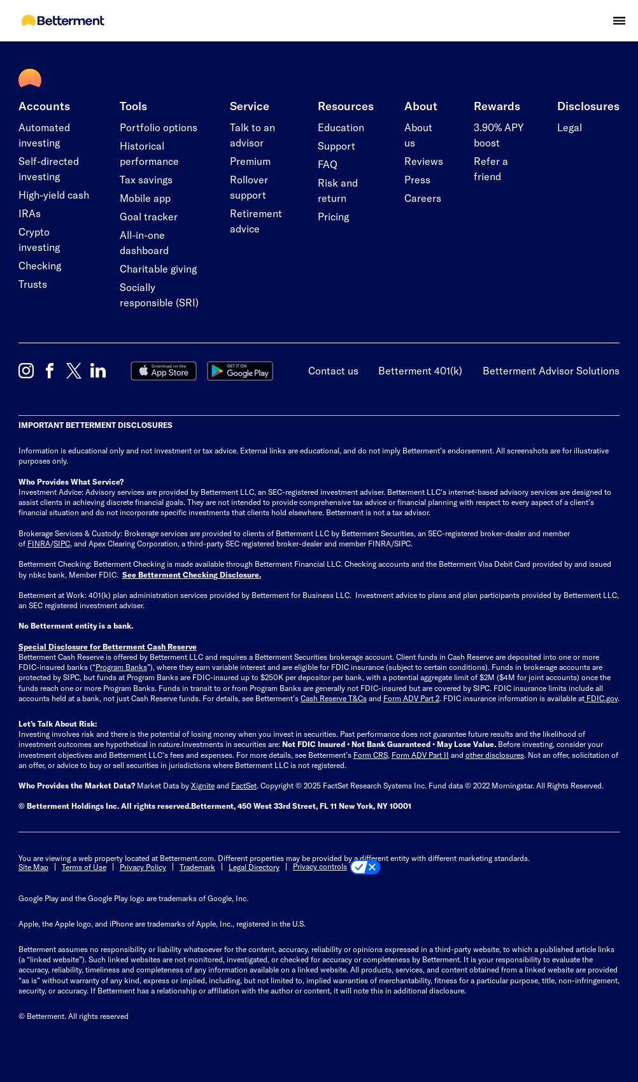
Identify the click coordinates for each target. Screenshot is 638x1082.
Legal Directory (254, 867)
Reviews (423, 161)
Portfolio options (158, 127)
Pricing (333, 216)
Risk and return (338, 190)
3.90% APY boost (498, 134)
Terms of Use (84, 867)
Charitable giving (158, 268)
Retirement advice (256, 220)
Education (341, 127)
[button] (619, 20)
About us (418, 134)
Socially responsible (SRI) (159, 294)
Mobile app (145, 198)
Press (417, 179)
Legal (569, 127)
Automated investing (44, 134)
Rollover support (249, 187)
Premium (250, 161)
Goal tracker (149, 216)
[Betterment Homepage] (63, 21)
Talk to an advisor (252, 134)
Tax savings (146, 179)
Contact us (333, 370)
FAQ (327, 164)
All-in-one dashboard (144, 242)
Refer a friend (491, 168)
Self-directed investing (48, 168)
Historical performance (149, 153)
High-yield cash (53, 195)
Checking (39, 265)
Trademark (197, 867)
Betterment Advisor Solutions (551, 370)
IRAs (29, 213)
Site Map (33, 867)
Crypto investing (39, 239)
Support (336, 145)
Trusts (32, 284)
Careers (422, 198)
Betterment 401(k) (420, 370)
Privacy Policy (143, 867)
